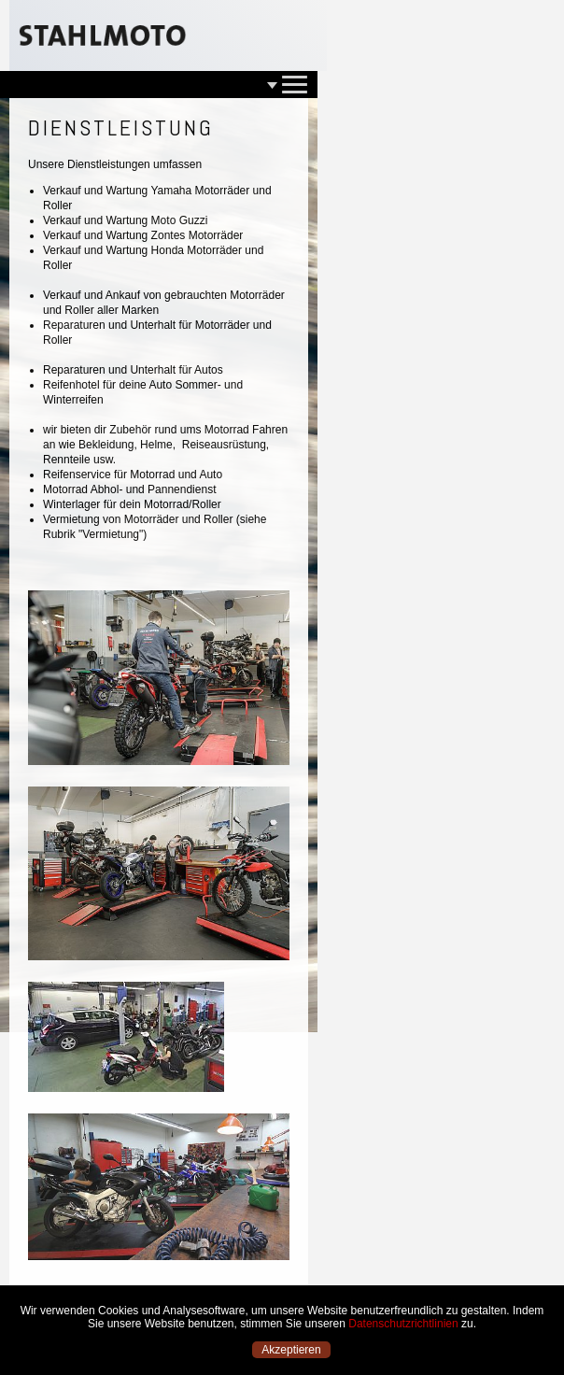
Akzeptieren (290, 1349)
